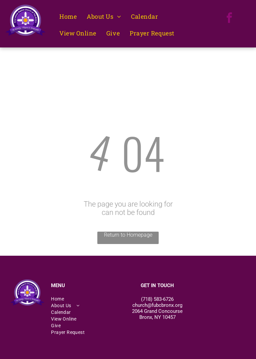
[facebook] (229, 18)
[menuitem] (68, 16)
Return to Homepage (128, 235)
